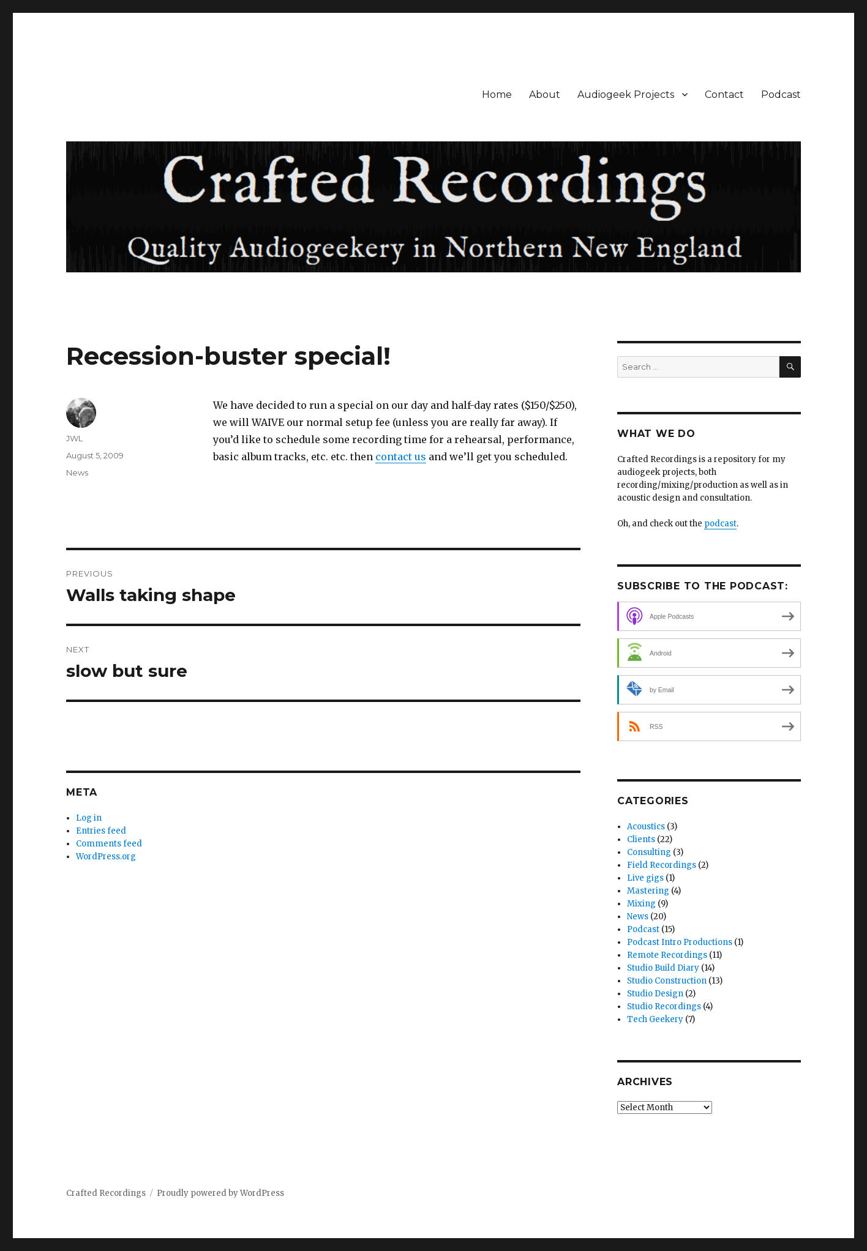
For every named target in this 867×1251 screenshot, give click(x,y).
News (77, 472)
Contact (724, 94)
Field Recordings (661, 865)
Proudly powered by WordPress (220, 1193)
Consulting (649, 852)
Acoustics (646, 826)
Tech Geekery (655, 1019)
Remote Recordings (667, 955)
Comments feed (109, 843)
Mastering (648, 891)
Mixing (641, 903)
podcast (720, 523)
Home (497, 94)
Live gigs (645, 878)
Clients (641, 839)
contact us (400, 456)
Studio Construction (667, 981)
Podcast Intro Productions (679, 942)
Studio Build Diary (663, 968)
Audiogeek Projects (625, 94)
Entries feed (101, 831)
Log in (89, 818)
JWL (74, 438)
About (544, 94)
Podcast (781, 94)
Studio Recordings (664, 1006)
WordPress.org (106, 856)
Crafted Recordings (106, 1193)
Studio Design (655, 993)
